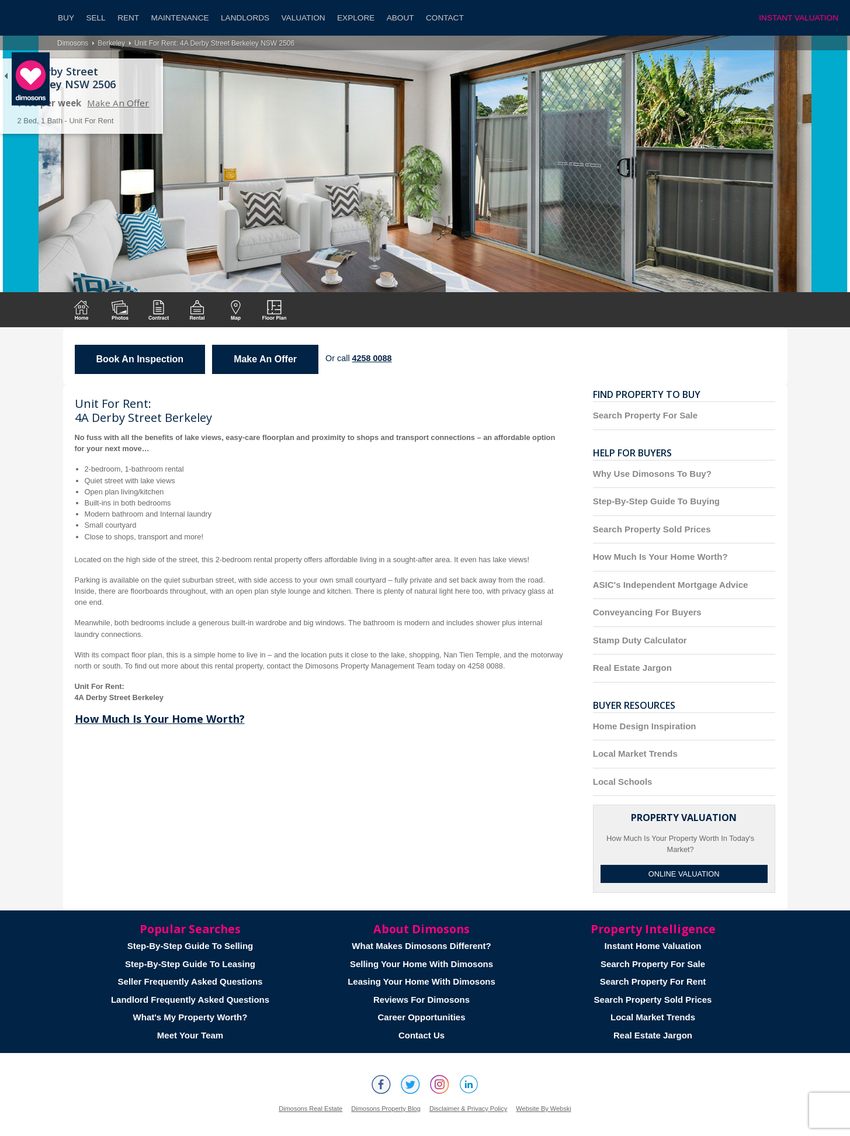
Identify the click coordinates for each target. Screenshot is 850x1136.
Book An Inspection (140, 359)
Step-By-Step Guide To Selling (190, 946)
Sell (95, 17)
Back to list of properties (6, 76)
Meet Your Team (190, 1035)
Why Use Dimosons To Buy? (652, 474)
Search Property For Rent (653, 981)
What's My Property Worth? (190, 1017)
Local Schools (623, 782)
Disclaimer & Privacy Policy (468, 1108)
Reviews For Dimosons (421, 1000)
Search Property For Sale (645, 415)
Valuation (303, 17)
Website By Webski (543, 1108)
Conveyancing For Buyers (647, 612)
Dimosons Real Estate (310, 1108)
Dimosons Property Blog (386, 1108)
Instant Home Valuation (653, 946)
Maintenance (180, 17)
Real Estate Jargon (632, 668)
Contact (445, 17)
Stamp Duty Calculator (640, 640)
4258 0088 (372, 358)
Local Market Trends (635, 754)
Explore (355, 17)
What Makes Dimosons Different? (421, 946)
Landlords (245, 17)
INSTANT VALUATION (798, 17)
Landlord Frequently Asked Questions (190, 1000)
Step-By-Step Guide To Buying (656, 501)
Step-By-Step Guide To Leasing (190, 964)
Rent (128, 17)
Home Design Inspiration (644, 726)
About (400, 17)
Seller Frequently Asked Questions (190, 981)
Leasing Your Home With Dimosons (421, 981)
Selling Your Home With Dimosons (421, 964)
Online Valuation (684, 874)
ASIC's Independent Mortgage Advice (670, 585)
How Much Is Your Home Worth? (160, 719)
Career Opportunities (421, 1017)
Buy (66, 17)
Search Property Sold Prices (652, 529)
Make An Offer (118, 103)
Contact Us (421, 1035)
